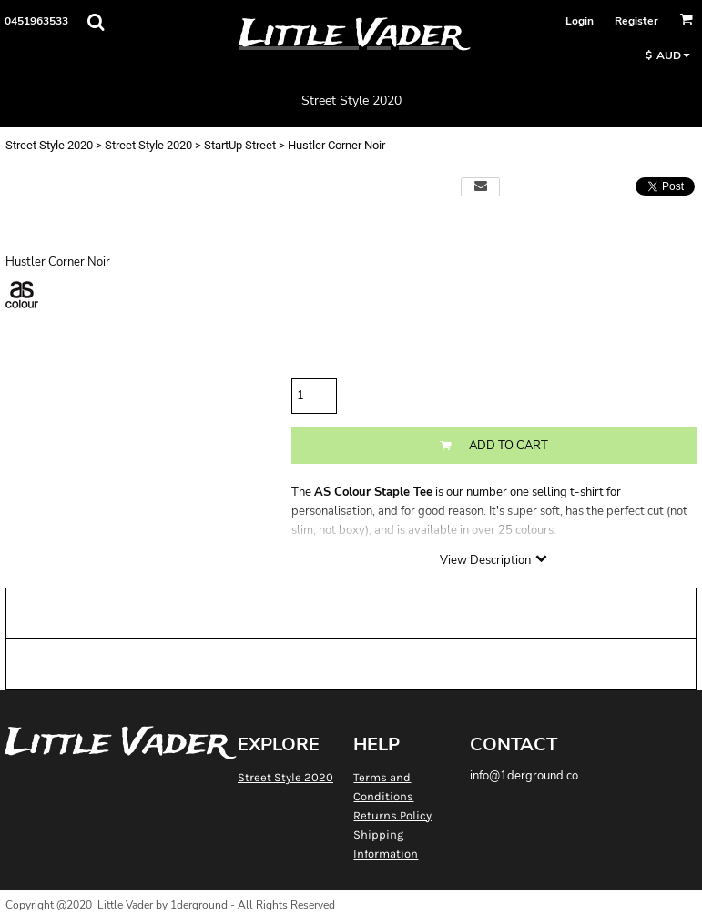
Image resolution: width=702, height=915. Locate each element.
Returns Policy (392, 815)
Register (636, 21)
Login (579, 21)
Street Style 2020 (49, 145)
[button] (95, 22)
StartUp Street (240, 145)
